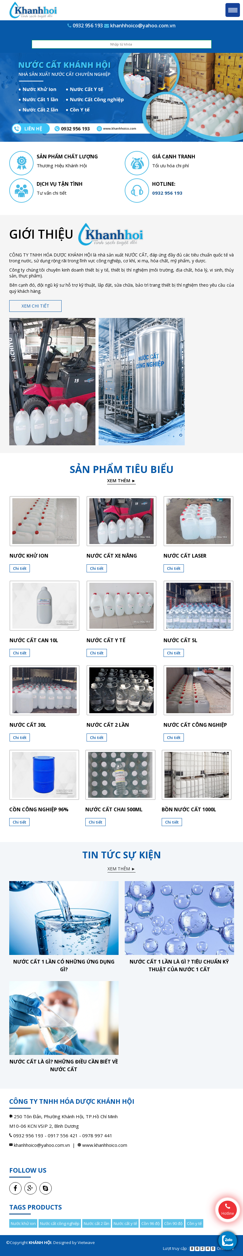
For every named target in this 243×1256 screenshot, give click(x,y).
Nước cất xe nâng (112, 555)
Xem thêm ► (121, 480)
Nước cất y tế (106, 640)
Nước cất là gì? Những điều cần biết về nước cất (64, 1065)
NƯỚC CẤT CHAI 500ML (114, 809)
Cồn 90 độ (173, 1223)
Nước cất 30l (28, 724)
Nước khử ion (29, 555)
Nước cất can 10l (34, 640)
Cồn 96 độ (150, 1223)
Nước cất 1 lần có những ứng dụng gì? (64, 965)
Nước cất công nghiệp (195, 724)
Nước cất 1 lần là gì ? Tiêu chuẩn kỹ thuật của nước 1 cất (179, 965)
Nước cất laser (185, 555)
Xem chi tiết (35, 306)
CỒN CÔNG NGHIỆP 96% (38, 809)
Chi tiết (19, 568)
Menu (232, 10)
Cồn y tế (194, 1223)
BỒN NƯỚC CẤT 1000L (189, 809)
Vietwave (86, 1242)
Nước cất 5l (180, 640)
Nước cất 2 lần (108, 724)
